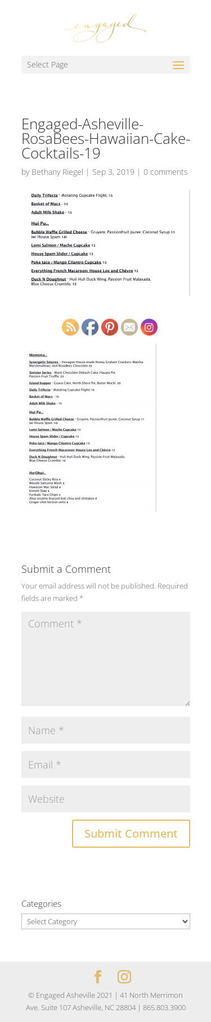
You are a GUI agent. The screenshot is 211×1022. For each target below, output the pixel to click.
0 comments (165, 171)
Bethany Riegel (57, 171)
